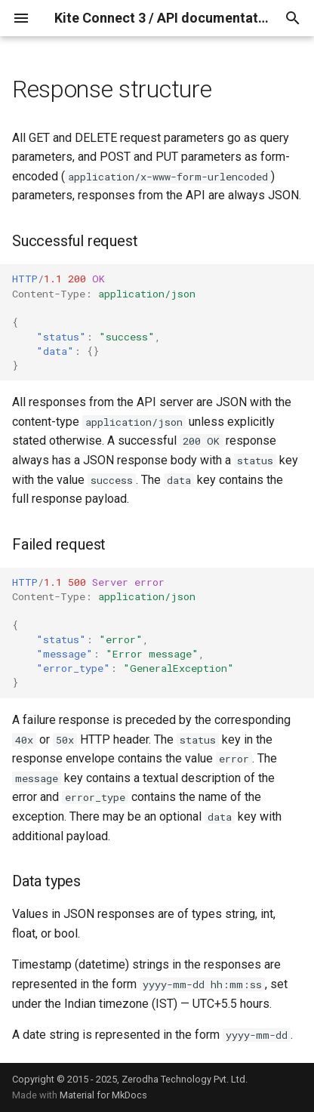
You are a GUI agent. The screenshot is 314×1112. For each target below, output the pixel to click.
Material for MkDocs (103, 1095)
